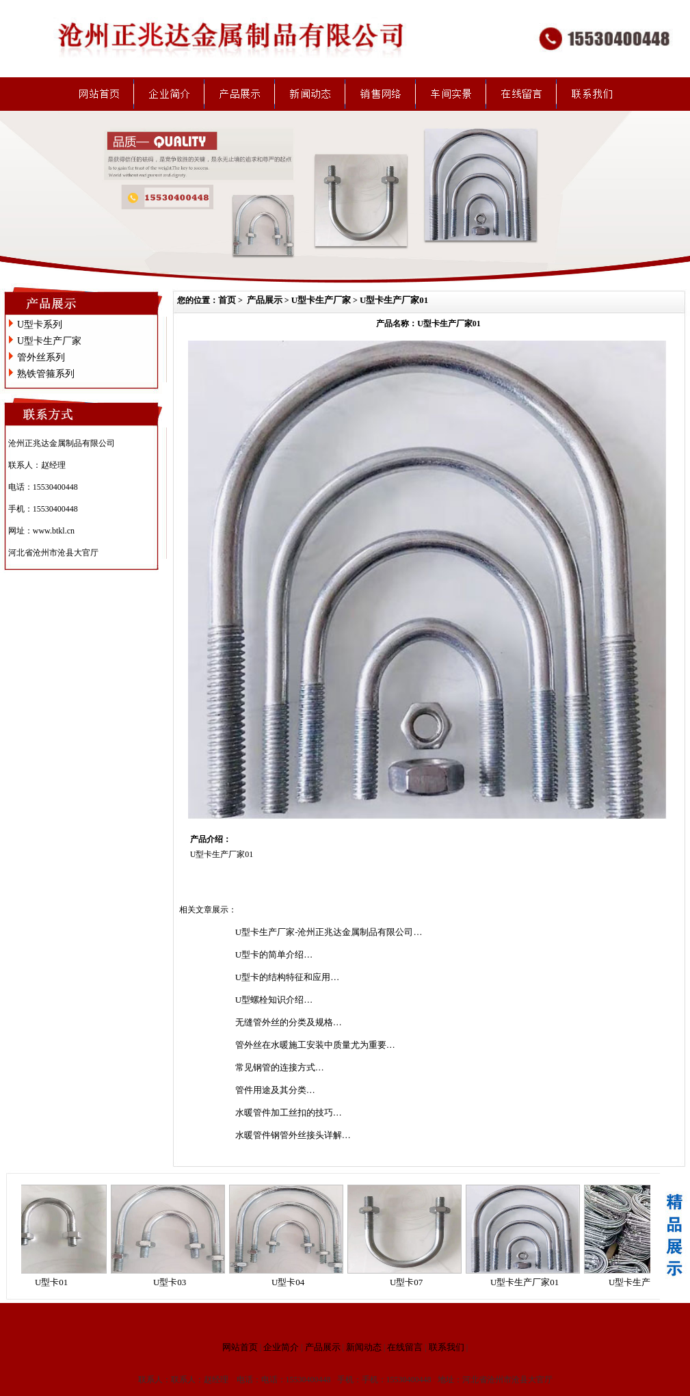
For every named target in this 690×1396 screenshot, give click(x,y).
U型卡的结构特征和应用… (287, 977)
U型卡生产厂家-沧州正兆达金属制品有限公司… (329, 932)
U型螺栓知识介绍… (274, 1000)
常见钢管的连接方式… (279, 1067)
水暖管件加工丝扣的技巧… (288, 1112)
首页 (227, 300)
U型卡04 (293, 1282)
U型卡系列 (39, 324)
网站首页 (240, 1347)
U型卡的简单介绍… (274, 954)
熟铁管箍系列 (46, 374)
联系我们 (446, 1347)
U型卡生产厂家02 (648, 1282)
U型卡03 (175, 1282)
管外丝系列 (41, 357)
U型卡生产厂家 (49, 341)
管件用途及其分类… (275, 1090)
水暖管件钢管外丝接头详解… (293, 1135)
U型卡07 (411, 1282)
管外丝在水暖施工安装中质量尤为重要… (315, 1045)
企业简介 (281, 1347)
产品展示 (264, 300)
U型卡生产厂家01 (394, 300)
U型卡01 (56, 1282)
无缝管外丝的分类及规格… (288, 1022)
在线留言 (405, 1347)
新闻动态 (364, 1347)
